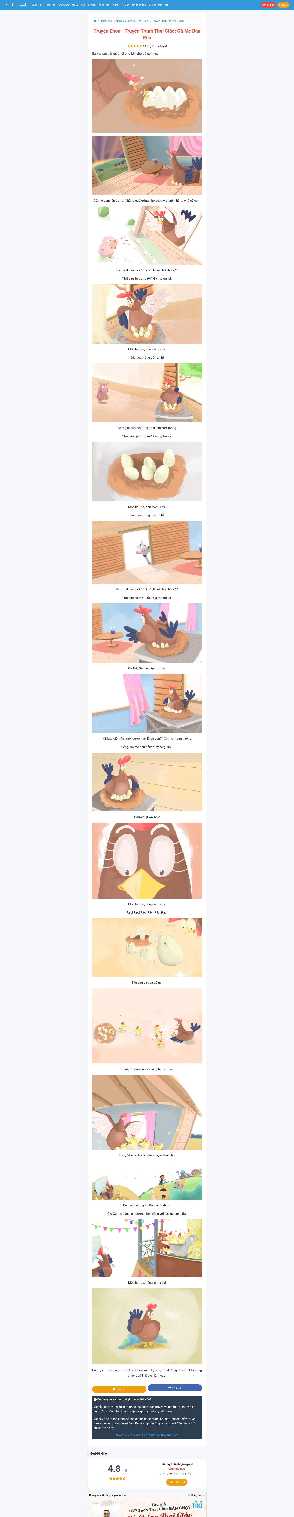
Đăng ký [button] (283, 5)
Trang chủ (36, 5)
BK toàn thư (139, 5)
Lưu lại (119, 1389)
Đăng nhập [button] (268, 5)
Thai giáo (50, 5)
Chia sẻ (174, 1387)
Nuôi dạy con (88, 5)
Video (115, 5)
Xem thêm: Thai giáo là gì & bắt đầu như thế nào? (147, 1435)
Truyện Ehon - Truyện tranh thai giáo (169, 20)
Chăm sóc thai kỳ (68, 5)
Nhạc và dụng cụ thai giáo (132, 20)
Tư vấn (125, 5)
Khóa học (104, 5)
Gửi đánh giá (177, 1482)
